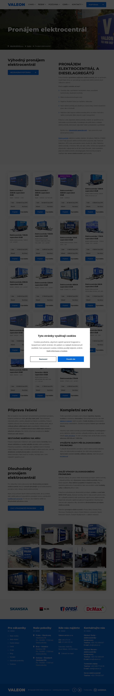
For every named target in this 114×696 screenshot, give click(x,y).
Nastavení (43, 359)
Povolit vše (70, 359)
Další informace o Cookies (57, 351)
